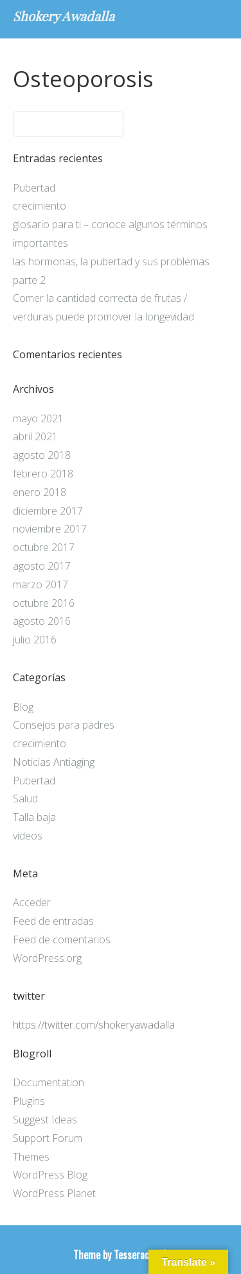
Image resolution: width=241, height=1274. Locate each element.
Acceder (32, 902)
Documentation (48, 1082)
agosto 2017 (42, 566)
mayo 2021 (38, 418)
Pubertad (34, 188)
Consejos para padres (63, 725)
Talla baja (34, 817)
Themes (31, 1157)
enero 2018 (39, 492)
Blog (23, 707)
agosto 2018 (42, 455)
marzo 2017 (40, 584)
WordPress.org (47, 958)
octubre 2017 (44, 547)
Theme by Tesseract (113, 1254)
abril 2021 (35, 436)
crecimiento (39, 206)
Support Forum (47, 1138)
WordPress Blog (50, 1175)
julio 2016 (35, 640)
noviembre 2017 (50, 529)
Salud (25, 798)
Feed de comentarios (62, 939)
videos (27, 836)
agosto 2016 (42, 621)
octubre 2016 (44, 603)
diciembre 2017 (48, 511)
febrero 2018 (43, 474)
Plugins (29, 1101)
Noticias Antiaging (53, 762)
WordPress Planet (54, 1193)
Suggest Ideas (45, 1120)
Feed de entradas (53, 921)
